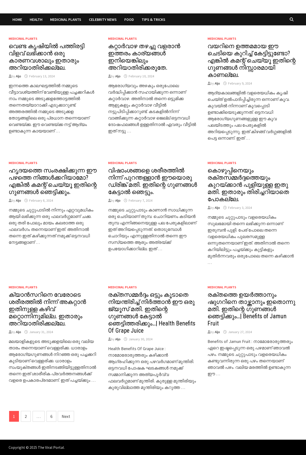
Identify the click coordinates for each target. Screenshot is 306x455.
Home (17, 19)
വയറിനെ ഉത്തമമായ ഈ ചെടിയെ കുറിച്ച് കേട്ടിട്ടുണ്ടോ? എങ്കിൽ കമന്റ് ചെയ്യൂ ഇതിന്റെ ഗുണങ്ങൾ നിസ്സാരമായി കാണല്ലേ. (252, 60)
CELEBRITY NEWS (103, 19)
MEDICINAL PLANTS (65, 19)
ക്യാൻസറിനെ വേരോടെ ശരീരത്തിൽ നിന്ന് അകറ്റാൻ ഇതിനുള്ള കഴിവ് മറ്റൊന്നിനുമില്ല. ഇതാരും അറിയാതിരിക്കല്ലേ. (47, 309)
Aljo (18, 76)
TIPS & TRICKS (153, 19)
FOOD (129, 19)
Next (66, 416)
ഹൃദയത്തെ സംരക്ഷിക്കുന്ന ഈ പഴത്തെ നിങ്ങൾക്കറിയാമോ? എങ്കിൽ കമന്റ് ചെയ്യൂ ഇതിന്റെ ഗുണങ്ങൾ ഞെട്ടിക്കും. (53, 181)
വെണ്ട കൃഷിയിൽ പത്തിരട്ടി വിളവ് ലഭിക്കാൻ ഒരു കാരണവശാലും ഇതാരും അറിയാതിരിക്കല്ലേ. (46, 57)
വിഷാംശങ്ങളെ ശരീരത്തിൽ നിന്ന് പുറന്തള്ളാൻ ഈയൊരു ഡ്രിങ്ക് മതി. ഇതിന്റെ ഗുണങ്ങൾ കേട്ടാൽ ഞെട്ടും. (152, 181)
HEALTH (36, 19)
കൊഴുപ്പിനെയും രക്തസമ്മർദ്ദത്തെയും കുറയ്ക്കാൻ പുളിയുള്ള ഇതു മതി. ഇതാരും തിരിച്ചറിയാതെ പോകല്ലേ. (248, 185)
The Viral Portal (51, 447)
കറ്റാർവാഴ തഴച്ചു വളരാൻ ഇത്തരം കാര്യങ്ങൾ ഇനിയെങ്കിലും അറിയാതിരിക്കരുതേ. (144, 57)
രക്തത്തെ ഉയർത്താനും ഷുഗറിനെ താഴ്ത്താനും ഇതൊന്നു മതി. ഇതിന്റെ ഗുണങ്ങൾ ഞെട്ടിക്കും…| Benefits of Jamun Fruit (251, 309)
